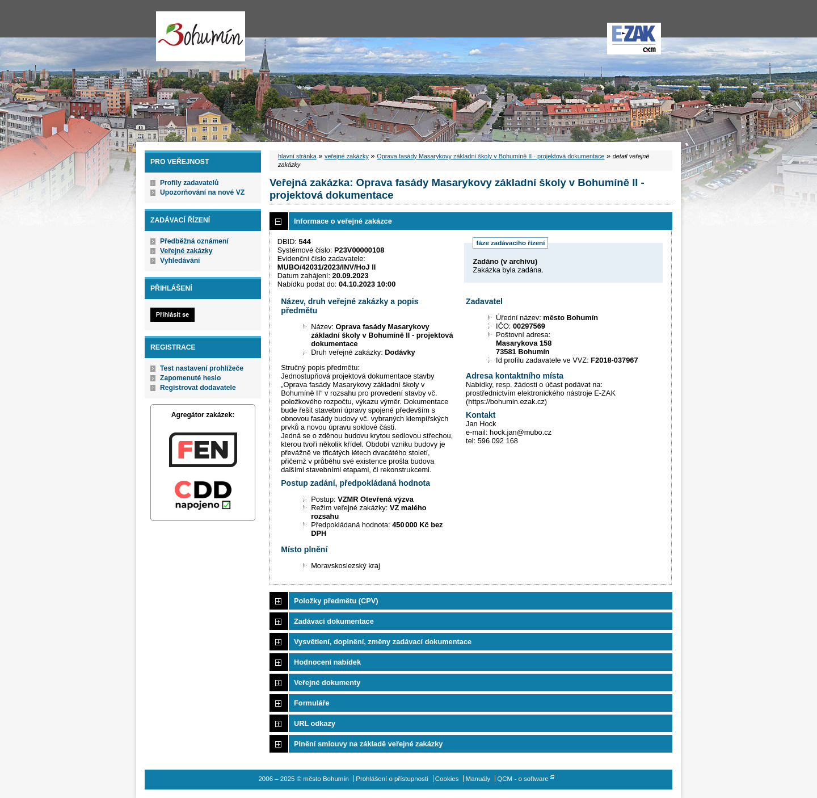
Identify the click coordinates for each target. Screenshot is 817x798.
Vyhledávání (180, 260)
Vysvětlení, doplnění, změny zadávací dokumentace (382, 641)
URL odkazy (314, 723)
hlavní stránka (297, 156)
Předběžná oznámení (194, 241)
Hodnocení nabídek (327, 662)
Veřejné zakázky (186, 251)
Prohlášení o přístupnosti (392, 778)
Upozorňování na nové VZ (202, 192)
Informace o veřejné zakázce (343, 221)
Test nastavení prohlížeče (201, 368)
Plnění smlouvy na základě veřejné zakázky (368, 744)
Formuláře (312, 703)
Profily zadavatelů (189, 183)
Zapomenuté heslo (190, 378)
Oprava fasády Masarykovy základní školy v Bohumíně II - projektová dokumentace (490, 156)
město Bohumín (200, 36)
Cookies (447, 778)
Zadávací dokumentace (334, 621)
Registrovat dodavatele (198, 388)
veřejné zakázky (347, 156)
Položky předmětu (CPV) (336, 601)
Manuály (478, 778)
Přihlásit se (172, 314)
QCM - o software (522, 778)
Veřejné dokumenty (327, 682)
